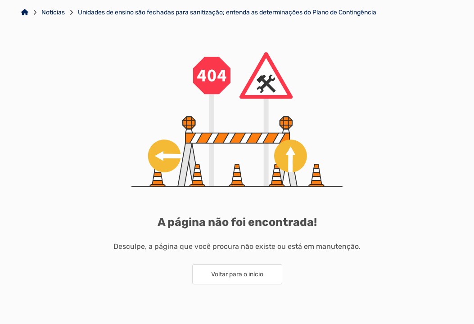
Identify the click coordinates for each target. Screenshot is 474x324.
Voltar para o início (237, 274)
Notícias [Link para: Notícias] (53, 12)
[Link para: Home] (24, 12)
